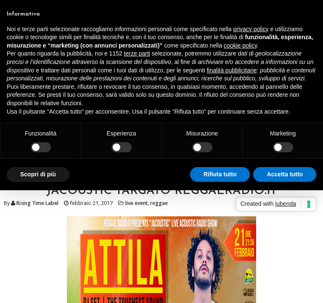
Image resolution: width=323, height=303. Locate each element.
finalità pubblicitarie (232, 70)
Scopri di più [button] (38, 174)
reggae (159, 203)
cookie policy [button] (240, 45)
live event (136, 203)
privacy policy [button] (251, 29)
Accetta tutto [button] (285, 174)
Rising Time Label (37, 203)
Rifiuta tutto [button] (220, 174)
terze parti (137, 53)
